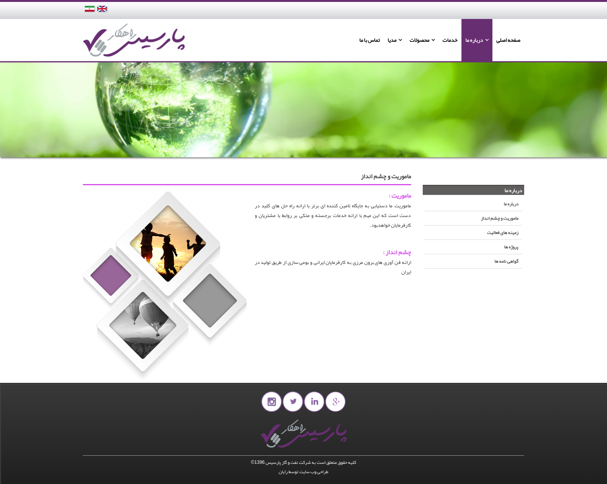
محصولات (419, 39)
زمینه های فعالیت (502, 232)
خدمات (450, 39)
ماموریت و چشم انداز (499, 218)
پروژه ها (511, 246)
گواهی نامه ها (506, 261)
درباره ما (474, 39)
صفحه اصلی (508, 39)
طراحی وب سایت (313, 471)
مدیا (392, 39)
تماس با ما (369, 39)
